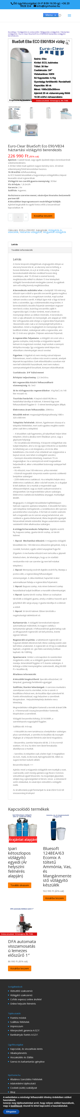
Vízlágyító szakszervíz (21, 995)
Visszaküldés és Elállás (21, 1057)
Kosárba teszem (43, 215)
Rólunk (13, 1096)
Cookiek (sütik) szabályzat (23, 1087)
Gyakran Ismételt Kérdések (24, 1104)
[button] (67, 43)
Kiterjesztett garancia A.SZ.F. (25, 1030)
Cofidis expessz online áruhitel (26, 999)
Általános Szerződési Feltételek (26, 1079)
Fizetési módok (18, 1017)
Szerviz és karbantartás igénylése (27, 1061)
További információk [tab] (22, 250)
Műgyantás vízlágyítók (50, 32)
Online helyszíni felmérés (23, 1003)
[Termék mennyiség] (18, 217)
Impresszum (16, 1026)
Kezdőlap (12, 32)
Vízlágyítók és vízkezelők (28, 32)
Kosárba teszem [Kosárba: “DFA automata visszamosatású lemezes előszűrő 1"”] (19, 968)
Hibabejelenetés (18, 1053)
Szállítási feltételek (19, 1021)
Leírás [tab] (14, 244)
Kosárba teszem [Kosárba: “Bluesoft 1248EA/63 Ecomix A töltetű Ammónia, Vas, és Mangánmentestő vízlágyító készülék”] (54, 898)
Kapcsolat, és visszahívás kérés (26, 1048)
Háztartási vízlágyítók (31, 232)
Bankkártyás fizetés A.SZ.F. (24, 1034)
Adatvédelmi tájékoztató (23, 1083)
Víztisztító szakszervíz (21, 990)
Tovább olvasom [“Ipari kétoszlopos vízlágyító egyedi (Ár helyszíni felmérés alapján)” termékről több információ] (19, 885)
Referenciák (16, 1100)
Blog (12, 1092)
